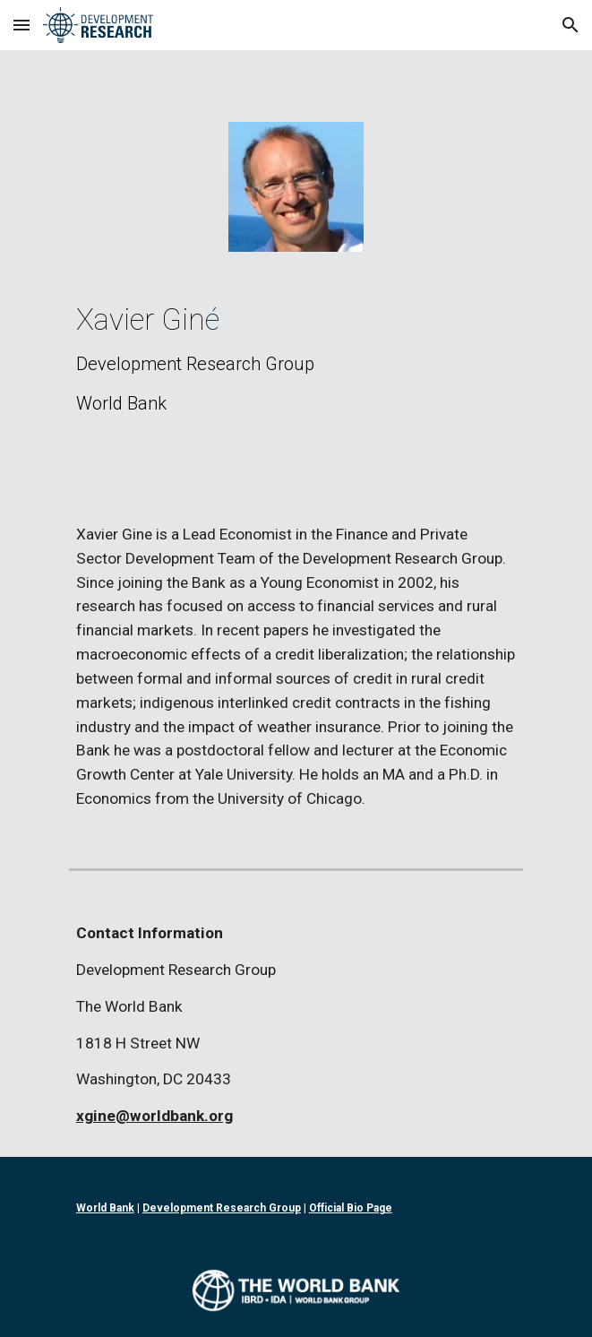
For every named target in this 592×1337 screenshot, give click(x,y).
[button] (21, 24)
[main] (296, 358)
